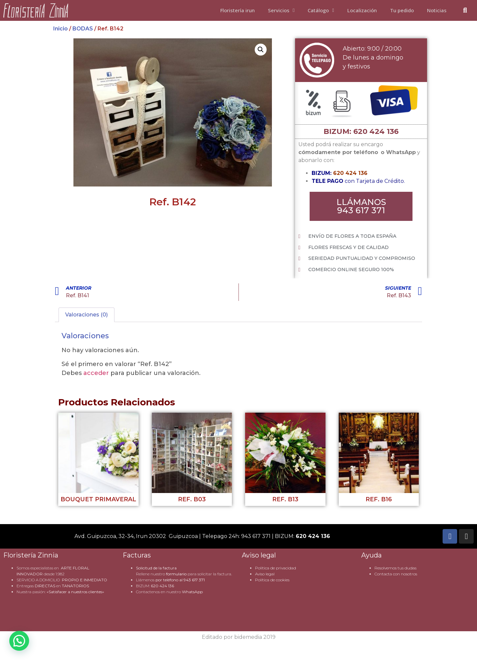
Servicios (281, 10)
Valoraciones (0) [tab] (86, 315)
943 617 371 (194, 580)
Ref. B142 (172, 202)
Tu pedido (402, 10)
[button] (261, 50)
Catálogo (321, 10)
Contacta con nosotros (395, 574)
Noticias (437, 10)
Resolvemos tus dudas (395, 568)
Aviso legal (265, 574)
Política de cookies (272, 580)
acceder (96, 373)
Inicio (60, 28)
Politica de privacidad (275, 568)
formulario (176, 574)
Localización (362, 10)
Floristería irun (237, 10)
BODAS (82, 28)
